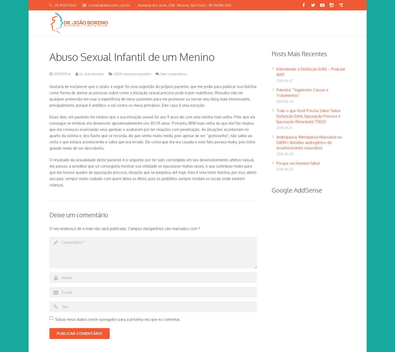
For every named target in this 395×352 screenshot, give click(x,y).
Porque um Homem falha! (298, 163)
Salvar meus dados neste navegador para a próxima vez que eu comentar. (117, 319)
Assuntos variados (137, 74)
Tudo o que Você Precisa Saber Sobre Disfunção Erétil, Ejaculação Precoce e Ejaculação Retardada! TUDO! (308, 116)
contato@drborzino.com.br (109, 5)
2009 (118, 74)
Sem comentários (173, 74)
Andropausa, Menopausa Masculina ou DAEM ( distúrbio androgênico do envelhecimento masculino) (309, 142)
